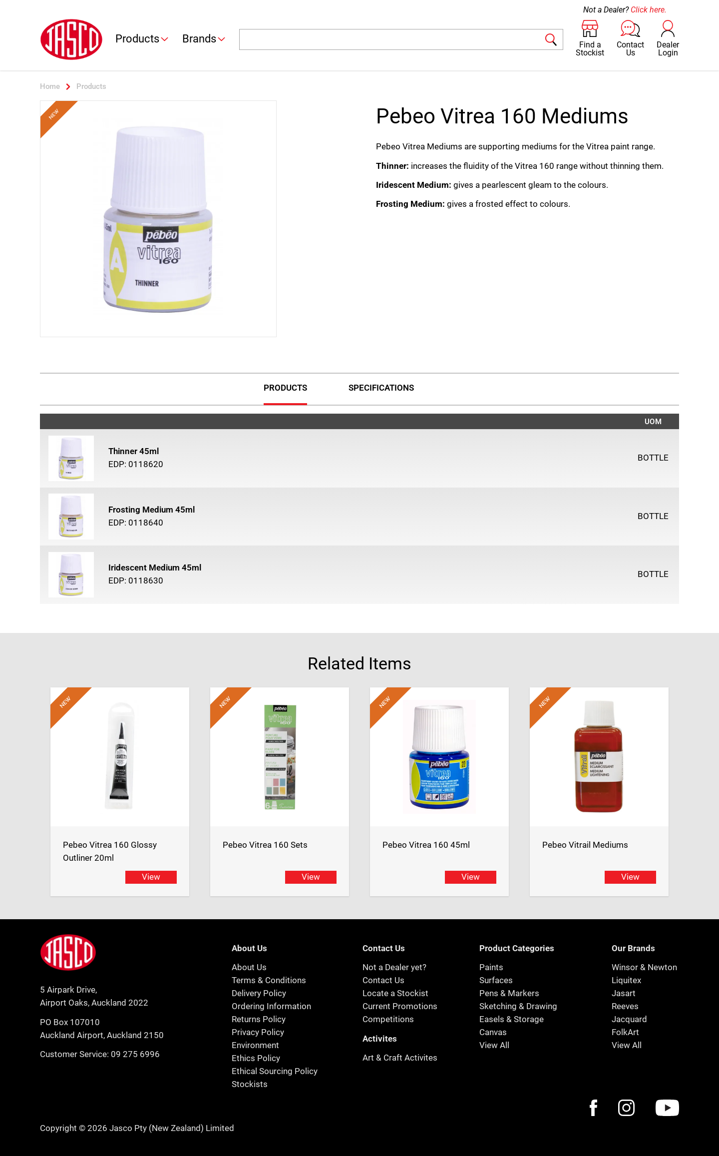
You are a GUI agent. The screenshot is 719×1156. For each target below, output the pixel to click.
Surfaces (496, 980)
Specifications (381, 388)
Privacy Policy (258, 1032)
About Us (249, 967)
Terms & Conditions (269, 980)
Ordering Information (271, 1006)
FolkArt (625, 1032)
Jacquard (629, 1019)
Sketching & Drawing (518, 1006)
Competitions (388, 1019)
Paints (491, 967)
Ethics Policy (256, 1058)
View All (494, 1045)
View (151, 877)
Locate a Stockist (395, 993)
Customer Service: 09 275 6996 (100, 1054)
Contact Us (383, 980)
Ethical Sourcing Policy (275, 1071)
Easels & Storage (511, 1019)
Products (142, 38)
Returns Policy (259, 1019)
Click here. (649, 9)
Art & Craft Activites (399, 1058)
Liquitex (626, 980)
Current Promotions (399, 1006)
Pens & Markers (509, 993)
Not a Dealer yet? (394, 967)
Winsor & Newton (644, 967)
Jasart (624, 993)
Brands (204, 38)
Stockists (250, 1084)
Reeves (625, 1006)
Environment (255, 1045)
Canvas (493, 1032)
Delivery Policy (259, 993)
